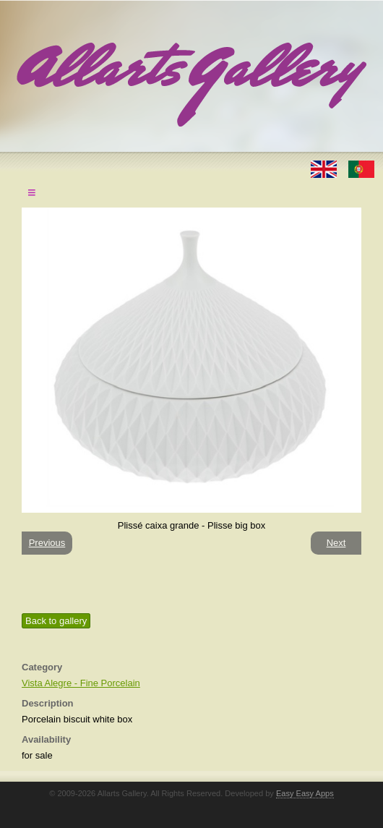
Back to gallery (56, 620)
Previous (47, 542)
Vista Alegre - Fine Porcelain (81, 683)
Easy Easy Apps (305, 793)
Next (336, 542)
